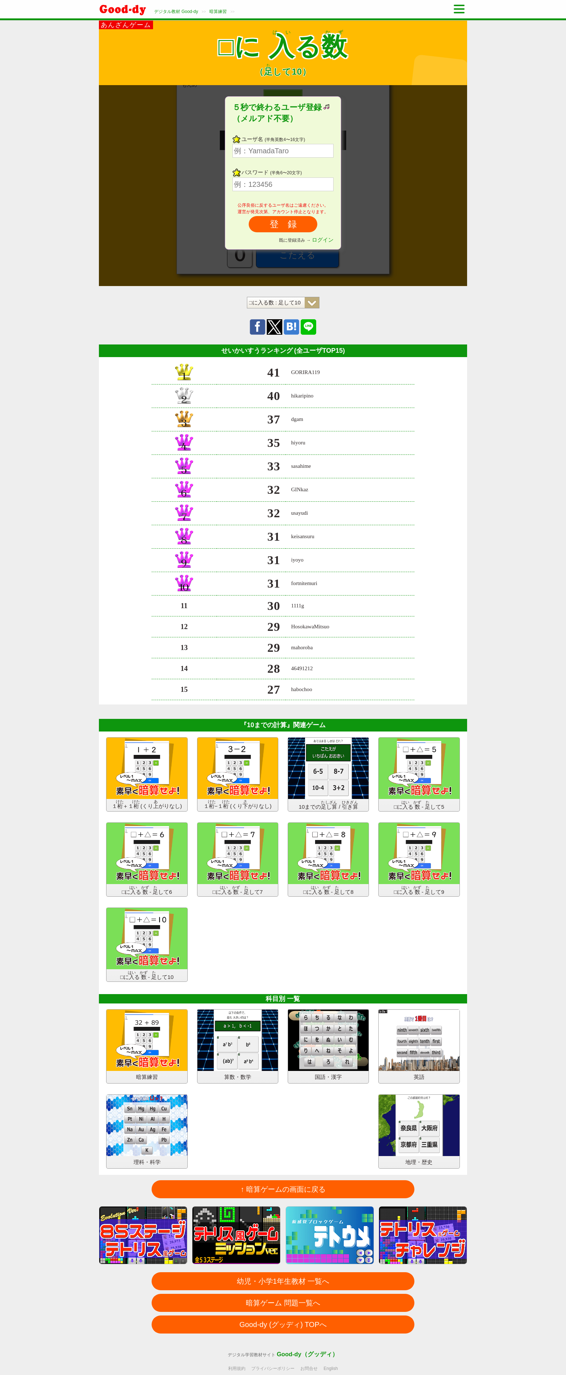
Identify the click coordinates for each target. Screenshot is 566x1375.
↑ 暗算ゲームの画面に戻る (283, 1189)
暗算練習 (218, 11)
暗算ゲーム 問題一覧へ (283, 1303)
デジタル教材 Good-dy (176, 11)
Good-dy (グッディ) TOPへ (283, 1324)
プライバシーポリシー (273, 1368)
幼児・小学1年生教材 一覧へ (283, 1281)
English (331, 1368)
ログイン (323, 240)
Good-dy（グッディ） (307, 1354)
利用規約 (236, 1368)
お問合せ (309, 1368)
